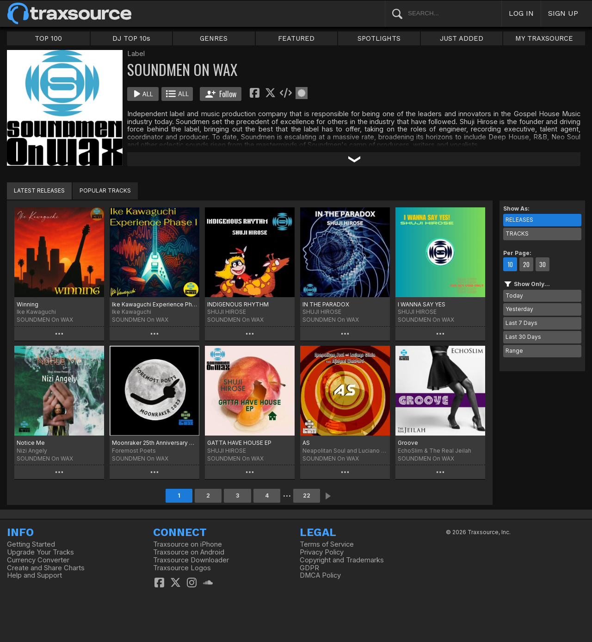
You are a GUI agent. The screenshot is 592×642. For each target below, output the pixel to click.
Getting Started (31, 544)
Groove (408, 442)
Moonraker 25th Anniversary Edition (154, 442)
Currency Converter (38, 560)
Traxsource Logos (182, 568)
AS (306, 442)
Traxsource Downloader (191, 560)
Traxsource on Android (188, 552)
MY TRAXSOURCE (544, 38)
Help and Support (34, 575)
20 (526, 264)
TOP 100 (48, 38)
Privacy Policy (322, 552)
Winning (27, 304)
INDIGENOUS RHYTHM (238, 304)
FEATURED (296, 38)
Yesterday (519, 308)
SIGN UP (563, 13)
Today (514, 295)
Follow (220, 94)
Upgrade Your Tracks (40, 552)
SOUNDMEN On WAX (45, 319)
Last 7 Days (521, 322)
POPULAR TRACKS (105, 190)
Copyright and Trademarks (342, 560)
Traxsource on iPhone (187, 544)
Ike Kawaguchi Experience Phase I (154, 304)
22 (306, 495)
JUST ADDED (461, 38)
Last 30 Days (523, 336)
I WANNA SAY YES (421, 304)
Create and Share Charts (46, 568)
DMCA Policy (320, 575)
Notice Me (31, 442)
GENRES (214, 38)
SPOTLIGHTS (379, 38)
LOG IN (521, 13)
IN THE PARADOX (325, 304)
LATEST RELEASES (39, 190)
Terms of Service (327, 544)
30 (542, 264)
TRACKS (517, 233)
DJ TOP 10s (131, 38)
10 (510, 264)
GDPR (309, 568)
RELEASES (519, 219)
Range (514, 350)
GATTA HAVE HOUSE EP (239, 442)
